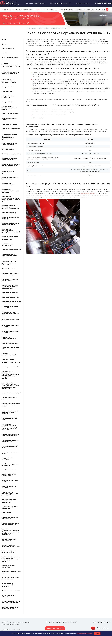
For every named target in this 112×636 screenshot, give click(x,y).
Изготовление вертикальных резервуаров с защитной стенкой (11, 165)
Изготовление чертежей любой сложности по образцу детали (10, 238)
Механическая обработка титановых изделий (10, 274)
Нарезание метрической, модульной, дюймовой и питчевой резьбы (10, 286)
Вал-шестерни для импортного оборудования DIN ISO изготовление (10, 81)
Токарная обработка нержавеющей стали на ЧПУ (11, 545)
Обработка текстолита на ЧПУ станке (10, 326)
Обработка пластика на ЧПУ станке (11, 320)
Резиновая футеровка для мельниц (10, 480)
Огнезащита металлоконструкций (9, 337)
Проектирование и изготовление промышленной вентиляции (11, 361)
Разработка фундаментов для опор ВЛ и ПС (10, 474)
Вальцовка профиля (8, 101)
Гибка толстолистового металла (9, 118)
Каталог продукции (15, 9)
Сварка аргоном (7, 512)
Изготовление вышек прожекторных (9, 172)
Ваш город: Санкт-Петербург (35, 3)
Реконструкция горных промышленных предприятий (9, 501)
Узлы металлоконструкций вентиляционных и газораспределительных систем (11, 559)
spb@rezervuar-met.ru (87, 193)
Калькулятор (59, 9)
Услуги (34, 28)
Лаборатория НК (91, 9)
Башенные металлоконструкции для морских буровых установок (11, 65)
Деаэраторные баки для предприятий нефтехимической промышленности (9, 136)
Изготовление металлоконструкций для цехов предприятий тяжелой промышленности (11, 198)
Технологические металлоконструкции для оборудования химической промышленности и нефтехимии (10, 531)
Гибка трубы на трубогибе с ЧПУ (11, 129)
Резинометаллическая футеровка (9, 486)
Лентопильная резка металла (11, 249)
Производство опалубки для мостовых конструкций (11, 434)
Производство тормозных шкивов (10, 452)
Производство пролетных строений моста (10, 440)
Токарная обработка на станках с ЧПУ (9, 539)
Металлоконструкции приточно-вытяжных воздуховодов (9, 263)
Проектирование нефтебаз (10, 366)
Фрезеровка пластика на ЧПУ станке (11, 572)
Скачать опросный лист (55, 628)
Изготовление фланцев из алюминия (10, 217)
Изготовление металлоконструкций (9, 184)
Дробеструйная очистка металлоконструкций (9, 144)
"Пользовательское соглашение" (84, 633)
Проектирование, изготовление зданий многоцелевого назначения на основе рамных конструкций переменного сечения (10, 375)
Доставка (5, 44)
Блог (42, 9)
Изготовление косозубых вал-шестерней (10, 178)
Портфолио (49, 9)
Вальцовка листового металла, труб (9, 96)
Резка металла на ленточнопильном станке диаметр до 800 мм (10, 493)
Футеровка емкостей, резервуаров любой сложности (9, 585)
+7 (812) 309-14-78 (104, 3)
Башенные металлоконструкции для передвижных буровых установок (10, 73)
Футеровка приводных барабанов (9, 596)
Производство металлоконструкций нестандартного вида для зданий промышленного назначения (10, 426)
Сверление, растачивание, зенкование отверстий (10, 523)
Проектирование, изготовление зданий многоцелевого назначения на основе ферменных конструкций (10, 385)
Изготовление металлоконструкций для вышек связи (10, 191)
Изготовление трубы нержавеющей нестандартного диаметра (10, 207)
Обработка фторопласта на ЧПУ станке (10, 331)
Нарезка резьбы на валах (10, 292)
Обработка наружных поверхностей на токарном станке (10, 313)
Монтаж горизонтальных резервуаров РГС (10, 280)
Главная (28, 28)
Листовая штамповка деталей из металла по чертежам (9, 255)
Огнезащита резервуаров (10, 343)
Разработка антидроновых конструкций (10, 464)
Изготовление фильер (9, 212)
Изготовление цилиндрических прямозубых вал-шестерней (11, 230)
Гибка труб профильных (9, 124)
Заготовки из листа (8, 149)
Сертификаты (80, 9)
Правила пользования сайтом (11, 629)
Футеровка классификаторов (11, 590)
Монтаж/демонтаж (8, 48)
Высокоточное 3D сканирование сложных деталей (9, 108)
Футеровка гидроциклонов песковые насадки (10, 578)
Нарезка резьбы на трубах (10, 297)
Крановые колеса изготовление (7, 244)
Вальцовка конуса (7, 91)
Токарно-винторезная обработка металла (9, 551)
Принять (97, 633)
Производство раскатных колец (10, 446)
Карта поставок (69, 9)
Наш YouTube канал (103, 628)
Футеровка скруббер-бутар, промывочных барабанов (11, 601)
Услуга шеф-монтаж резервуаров (8, 566)
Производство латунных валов (9, 418)
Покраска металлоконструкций (9, 354)
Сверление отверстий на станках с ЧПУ (10, 517)
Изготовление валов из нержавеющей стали (9, 159)
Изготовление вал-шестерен (11, 153)
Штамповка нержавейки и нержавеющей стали (10, 607)
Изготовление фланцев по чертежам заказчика (10, 223)
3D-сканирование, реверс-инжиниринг (10, 58)
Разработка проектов (8, 469)
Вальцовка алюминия (9, 86)
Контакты (101, 9)
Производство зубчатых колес (9, 398)
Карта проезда (72, 622)
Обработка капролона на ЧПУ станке (10, 306)
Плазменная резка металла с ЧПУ (11, 348)
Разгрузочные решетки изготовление (9, 458)
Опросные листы (28, 9)
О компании (4, 9)
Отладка (4, 53)
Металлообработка (8, 268)
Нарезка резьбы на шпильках (11, 301)
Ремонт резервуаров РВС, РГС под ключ (10, 507)
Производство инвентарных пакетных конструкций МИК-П (11, 405)
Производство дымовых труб (11, 393)
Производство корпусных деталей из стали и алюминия (10, 412)
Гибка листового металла (10, 113)
